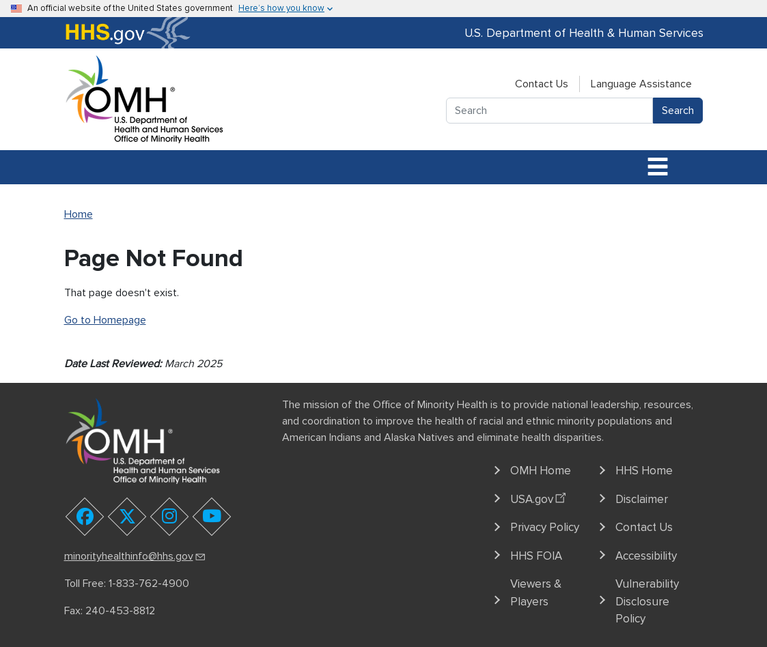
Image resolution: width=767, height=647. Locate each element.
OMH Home (540, 470)
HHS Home (644, 470)
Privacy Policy (544, 527)
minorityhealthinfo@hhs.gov (135, 556)
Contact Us (541, 84)
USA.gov (540, 497)
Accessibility (646, 556)
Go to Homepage (105, 320)
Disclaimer (641, 499)
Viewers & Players (535, 593)
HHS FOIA (536, 556)
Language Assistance (641, 84)
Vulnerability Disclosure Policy (647, 601)
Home (78, 214)
